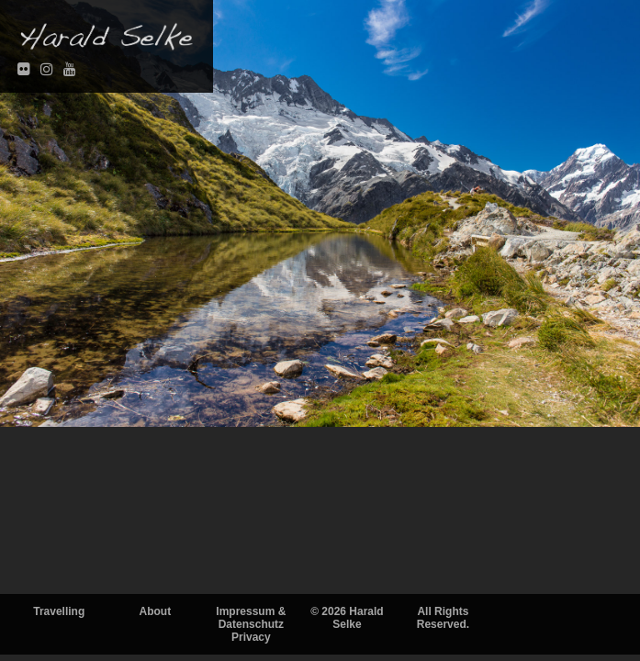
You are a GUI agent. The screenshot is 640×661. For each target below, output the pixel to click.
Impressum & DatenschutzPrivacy (251, 624)
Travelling (58, 611)
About (155, 611)
